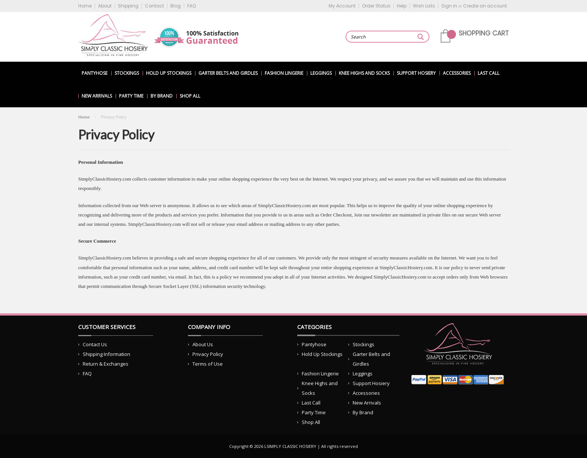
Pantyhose (94, 73)
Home (85, 6)
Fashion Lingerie (284, 73)
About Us (202, 344)
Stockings (127, 73)
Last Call (488, 73)
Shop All (190, 96)
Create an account (485, 6)
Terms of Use (207, 363)
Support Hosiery (416, 73)
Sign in (449, 6)
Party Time (131, 96)
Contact (154, 6)
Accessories (457, 73)
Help (402, 6)
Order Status (376, 6)
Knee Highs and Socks (364, 73)
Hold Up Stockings (168, 73)
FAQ (191, 6)
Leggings (321, 73)
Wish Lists (424, 6)
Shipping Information (106, 354)
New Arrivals (97, 96)
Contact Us (95, 344)
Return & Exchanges (105, 363)
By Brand (161, 96)
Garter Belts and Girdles (228, 73)
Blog (175, 6)
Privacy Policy (207, 354)
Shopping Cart (484, 33)
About (105, 6)
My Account (342, 6)
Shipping (128, 6)
